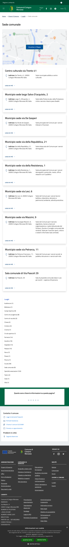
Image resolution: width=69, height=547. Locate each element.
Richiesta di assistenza (30, 518)
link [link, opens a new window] (52, 536)
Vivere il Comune (13, 16)
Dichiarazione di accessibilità (45, 516)
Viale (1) (6, 379)
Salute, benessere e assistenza (41, 485)
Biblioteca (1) (8, 307)
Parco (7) (7, 352)
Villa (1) (6, 382)
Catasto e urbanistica (24, 475)
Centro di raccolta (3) (10, 318)
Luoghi (23, 16)
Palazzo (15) (8, 348)
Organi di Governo (6, 467)
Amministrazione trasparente (46, 501)
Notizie (54, 467)
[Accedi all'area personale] (61, 2)
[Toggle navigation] (4, 8)
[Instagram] (50, 8)
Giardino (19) (8, 341)
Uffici (2, 474)
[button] (34, 544)
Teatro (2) (7, 375)
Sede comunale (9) (10, 367)
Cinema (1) (7, 330)
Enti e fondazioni (6, 477)
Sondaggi (26, 511)
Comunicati (55, 470)
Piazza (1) (7, 356)
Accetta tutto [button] (27, 540)
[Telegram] (54, 8)
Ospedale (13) (8, 345)
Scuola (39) (7, 364)
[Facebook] (45, 8)
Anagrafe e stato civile (25, 469)
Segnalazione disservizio (28, 506)
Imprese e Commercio (24, 472)
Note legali (44, 509)
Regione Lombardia (8, 2)
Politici (3, 480)
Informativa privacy (46, 505)
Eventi (54, 486)
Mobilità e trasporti (24, 478)
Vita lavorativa (22, 482)
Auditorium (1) (8, 303)
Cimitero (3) (8, 326)
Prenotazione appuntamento (28, 501)
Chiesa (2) (7, 322)
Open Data (44, 521)
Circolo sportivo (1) (10, 333)
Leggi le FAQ (27, 514)
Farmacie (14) (8, 337)
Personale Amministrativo (6, 484)
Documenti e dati (6, 489)
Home (4, 16)
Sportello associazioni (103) (12, 371)
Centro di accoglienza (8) (11, 315)
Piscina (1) (7, 360)
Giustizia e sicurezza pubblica (41, 474)
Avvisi (53, 474)
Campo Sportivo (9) (10, 311)
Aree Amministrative (7, 470)
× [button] (67, 527)
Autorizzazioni (39, 490)
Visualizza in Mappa (34, 47)
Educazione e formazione (39, 468)
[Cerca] (65, 9)
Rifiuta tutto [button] (41, 540)
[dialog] (34, 536)
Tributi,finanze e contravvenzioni (40, 480)
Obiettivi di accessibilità (48, 512)
